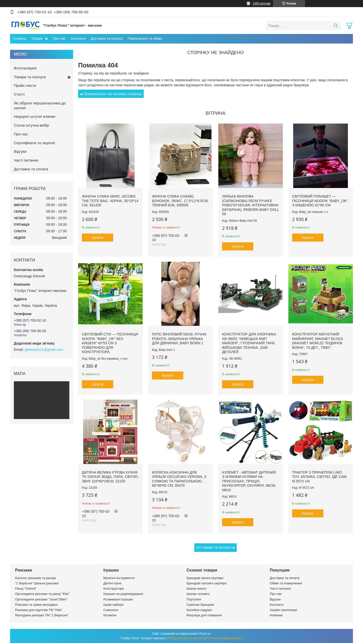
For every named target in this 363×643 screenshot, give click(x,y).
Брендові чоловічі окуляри (207, 583)
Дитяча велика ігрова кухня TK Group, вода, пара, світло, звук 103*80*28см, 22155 (110, 476)
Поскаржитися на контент (185, 638)
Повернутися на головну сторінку (113, 94)
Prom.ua (205, 633)
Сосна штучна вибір (31, 125)
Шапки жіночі (196, 588)
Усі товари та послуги (213, 547)
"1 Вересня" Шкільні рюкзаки (36, 583)
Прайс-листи (25, 85)
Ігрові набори (113, 605)
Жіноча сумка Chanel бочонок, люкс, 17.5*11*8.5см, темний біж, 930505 (180, 200)
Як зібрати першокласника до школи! (40, 105)
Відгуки (20, 151)
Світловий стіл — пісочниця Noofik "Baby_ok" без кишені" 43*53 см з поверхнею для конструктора (110, 343)
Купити (97, 238)
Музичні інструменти (119, 578)
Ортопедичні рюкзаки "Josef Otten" (41, 599)
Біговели (109, 615)
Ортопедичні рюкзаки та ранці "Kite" (42, 594)
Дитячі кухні (112, 583)
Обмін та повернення (286, 583)
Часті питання (26, 160)
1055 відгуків (261, 3)
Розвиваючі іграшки (118, 599)
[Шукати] (335, 25)
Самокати (110, 610)
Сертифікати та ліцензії (34, 143)
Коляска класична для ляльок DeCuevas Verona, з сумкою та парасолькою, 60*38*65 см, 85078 (179, 479)
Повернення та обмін (145, 38)
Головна (19, 38)
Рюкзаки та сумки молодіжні (36, 605)
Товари (37, 38)
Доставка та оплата (106, 38)
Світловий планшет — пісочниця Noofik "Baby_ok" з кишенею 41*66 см (320, 200)
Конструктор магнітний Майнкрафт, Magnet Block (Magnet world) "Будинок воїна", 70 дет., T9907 (317, 341)
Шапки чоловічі (198, 594)
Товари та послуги (30, 77)
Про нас (59, 38)
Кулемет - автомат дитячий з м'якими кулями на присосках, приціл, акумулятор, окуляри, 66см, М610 (249, 481)
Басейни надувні (199, 610)
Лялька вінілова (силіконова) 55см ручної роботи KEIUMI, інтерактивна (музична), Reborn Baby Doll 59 (250, 205)
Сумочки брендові (200, 605)
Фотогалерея (25, 68)
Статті (19, 94)
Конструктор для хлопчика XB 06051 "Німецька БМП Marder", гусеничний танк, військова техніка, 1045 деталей (249, 343)
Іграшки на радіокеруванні (123, 594)
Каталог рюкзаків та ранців (35, 578)
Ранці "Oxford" (26, 588)
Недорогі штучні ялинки (34, 116)
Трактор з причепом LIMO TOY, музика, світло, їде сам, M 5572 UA (319, 476)
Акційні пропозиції (283, 610)
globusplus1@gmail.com (44, 350)
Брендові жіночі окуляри (205, 578)
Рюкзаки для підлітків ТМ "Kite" (38, 610)
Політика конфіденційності (224, 638)
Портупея (194, 599)
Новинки (276, 615)
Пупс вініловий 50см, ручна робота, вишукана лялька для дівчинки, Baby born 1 (179, 338)
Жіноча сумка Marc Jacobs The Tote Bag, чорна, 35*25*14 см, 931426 (110, 200)
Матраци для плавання (204, 615)
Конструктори (113, 588)
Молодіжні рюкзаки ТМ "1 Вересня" (42, 615)
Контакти (78, 38)
